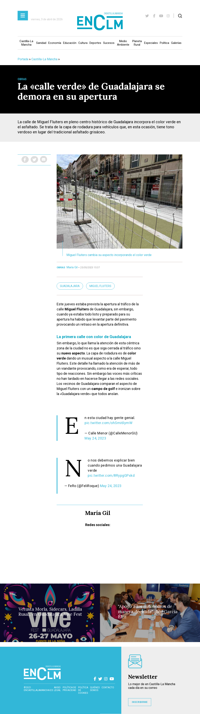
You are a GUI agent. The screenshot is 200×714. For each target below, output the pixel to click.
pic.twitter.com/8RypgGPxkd (111, 475)
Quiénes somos (95, 689)
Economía (54, 43)
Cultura (83, 43)
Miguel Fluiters (100, 286)
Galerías (176, 43)
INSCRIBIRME (139, 702)
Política (164, 43)
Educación (69, 43)
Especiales (151, 43)
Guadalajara (70, 286)
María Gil (72, 267)
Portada (23, 59)
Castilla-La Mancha (26, 42)
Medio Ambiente (123, 42)
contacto (108, 687)
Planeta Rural (137, 42)
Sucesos (108, 43)
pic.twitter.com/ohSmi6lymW (108, 423)
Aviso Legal (57, 689)
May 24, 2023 (95, 438)
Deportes (95, 43)
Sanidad (41, 43)
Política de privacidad (69, 689)
